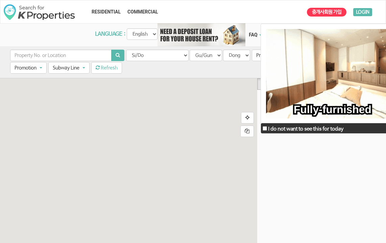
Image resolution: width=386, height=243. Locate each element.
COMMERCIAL (142, 12)
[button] (28, 68)
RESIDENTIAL (106, 12)
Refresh (107, 68)
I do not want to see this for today (303, 129)
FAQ (255, 34)
